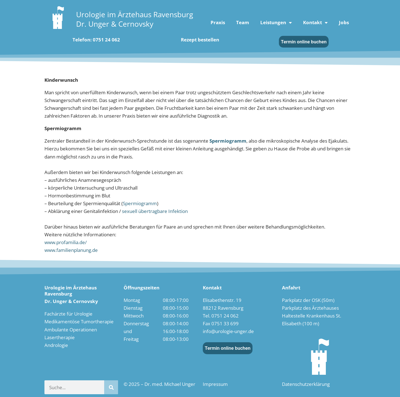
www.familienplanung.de (71, 250)
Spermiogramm (140, 203)
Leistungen (276, 23)
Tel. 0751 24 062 (221, 315)
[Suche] (111, 387)
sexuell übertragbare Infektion (155, 211)
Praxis (218, 22)
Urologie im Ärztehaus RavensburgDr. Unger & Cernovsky (134, 19)
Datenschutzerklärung (306, 384)
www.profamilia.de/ (65, 242)
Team (242, 22)
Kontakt (315, 23)
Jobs (344, 22)
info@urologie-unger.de (228, 331)
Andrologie (56, 345)
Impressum (215, 384)
